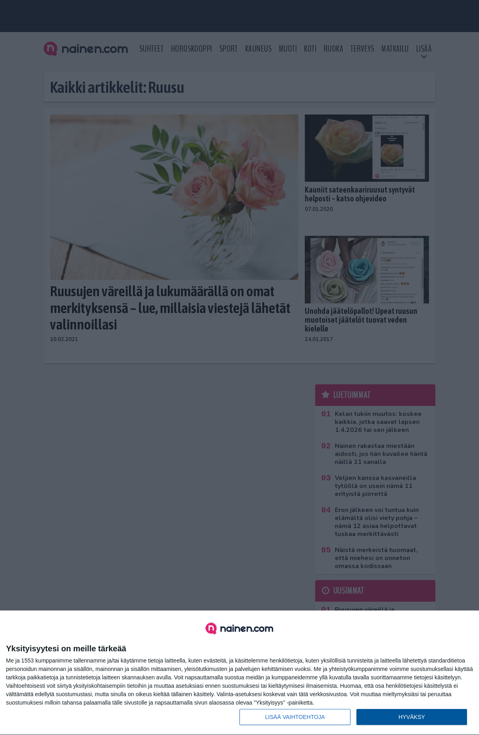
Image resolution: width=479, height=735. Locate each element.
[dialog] (239, 673)
